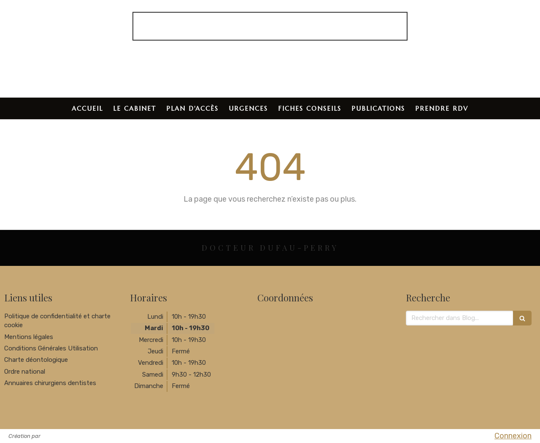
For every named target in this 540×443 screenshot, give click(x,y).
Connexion (513, 435)
